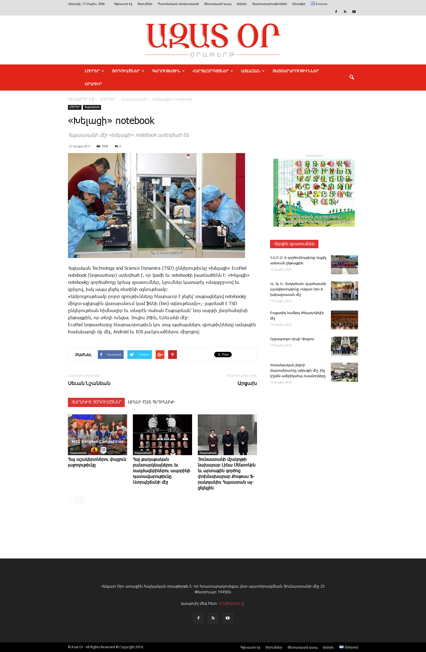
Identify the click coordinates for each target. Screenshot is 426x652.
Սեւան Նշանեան (89, 383)
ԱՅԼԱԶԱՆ (253, 71)
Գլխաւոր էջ (123, 4)
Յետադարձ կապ (217, 4)
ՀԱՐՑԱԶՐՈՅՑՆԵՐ (213, 71)
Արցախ (247, 383)
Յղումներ (144, 4)
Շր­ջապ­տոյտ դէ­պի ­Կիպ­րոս (292, 339)
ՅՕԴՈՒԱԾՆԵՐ (128, 71)
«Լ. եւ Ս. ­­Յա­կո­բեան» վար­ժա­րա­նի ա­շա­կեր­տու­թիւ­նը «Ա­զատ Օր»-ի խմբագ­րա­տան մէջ (298, 289)
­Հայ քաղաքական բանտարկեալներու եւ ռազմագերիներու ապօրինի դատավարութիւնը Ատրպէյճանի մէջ (161, 471)
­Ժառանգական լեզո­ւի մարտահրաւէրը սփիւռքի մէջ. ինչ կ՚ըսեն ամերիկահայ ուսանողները (297, 371)
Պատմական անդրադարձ (178, 4)
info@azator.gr (232, 603)
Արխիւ (242, 4)
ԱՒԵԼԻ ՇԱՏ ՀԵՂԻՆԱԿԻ (151, 402)
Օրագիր (298, 4)
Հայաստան (91, 107)
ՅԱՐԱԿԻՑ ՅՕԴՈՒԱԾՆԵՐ (96, 402)
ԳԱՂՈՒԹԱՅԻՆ (168, 71)
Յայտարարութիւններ (269, 4)
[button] (351, 77)
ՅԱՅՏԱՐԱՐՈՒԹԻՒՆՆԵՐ (295, 71)
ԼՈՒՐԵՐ (94, 71)
